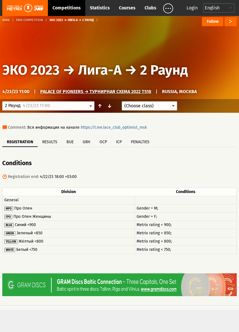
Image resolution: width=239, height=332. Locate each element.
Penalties (140, 142)
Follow (212, 21)
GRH (86, 142)
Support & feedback (71, 318)
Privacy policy (122, 318)
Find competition (29, 20)
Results (49, 142)
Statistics (100, 8)
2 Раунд (164, 70)
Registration (20, 142)
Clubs (150, 8)
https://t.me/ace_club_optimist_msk (114, 127)
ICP (119, 142)
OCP (103, 142)
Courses (127, 8)
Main (6, 20)
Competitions (66, 8)
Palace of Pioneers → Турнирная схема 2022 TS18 (95, 91)
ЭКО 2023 (31, 70)
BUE (70, 142)
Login (192, 8)
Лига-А (99, 70)
